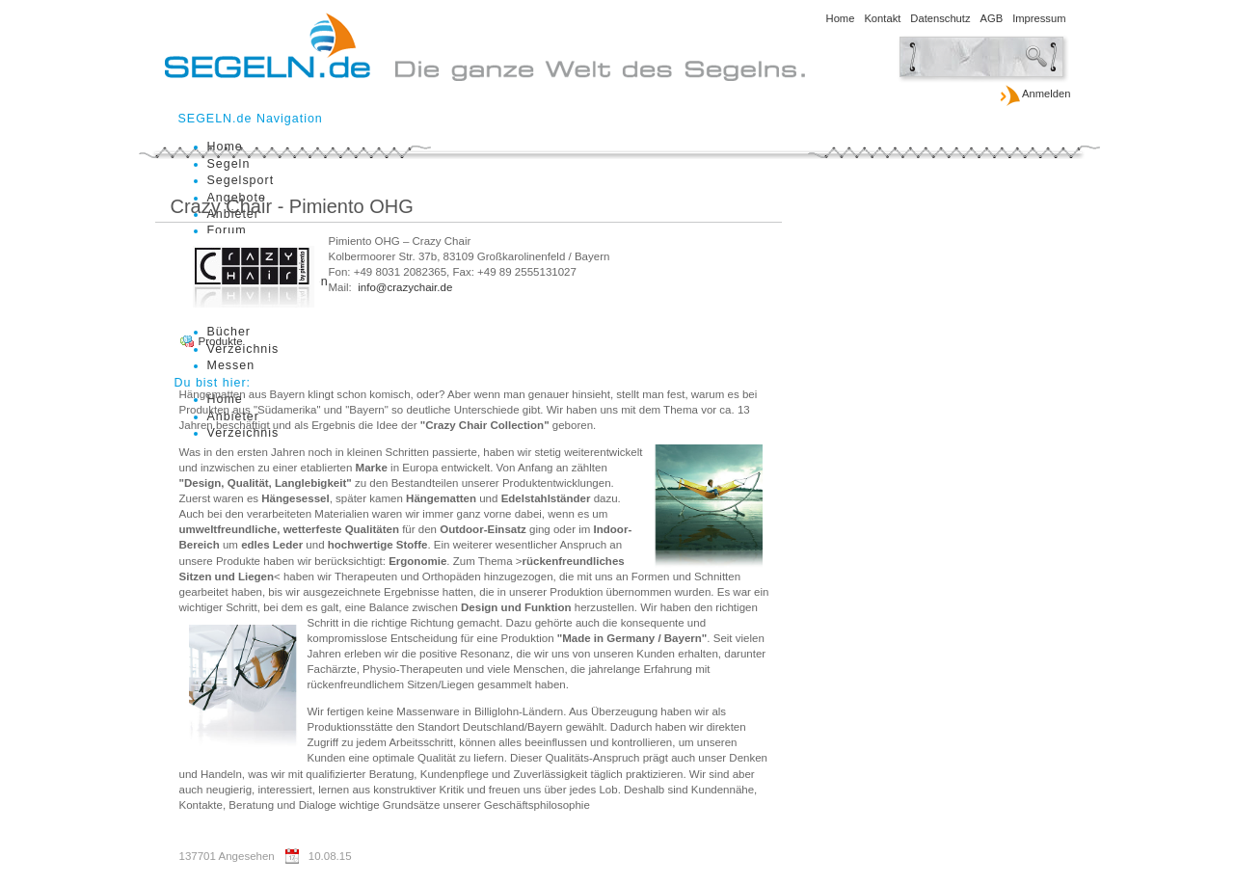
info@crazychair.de (405, 287)
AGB (992, 18)
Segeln (229, 164)
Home (840, 18)
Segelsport (241, 180)
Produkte (221, 341)
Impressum (1038, 18)
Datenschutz (940, 18)
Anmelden (1035, 94)
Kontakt (882, 18)
